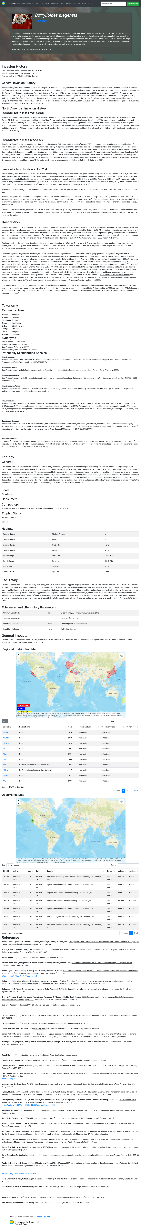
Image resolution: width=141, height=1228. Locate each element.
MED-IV (6, 738)
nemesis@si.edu (43, 1217)
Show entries (10, 865)
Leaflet (18, 713)
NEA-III (5, 754)
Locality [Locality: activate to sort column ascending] (50, 871)
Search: (125, 721)
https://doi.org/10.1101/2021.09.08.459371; (19, 1174)
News (84, 4)
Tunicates (41, 20)
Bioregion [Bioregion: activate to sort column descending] (7, 727)
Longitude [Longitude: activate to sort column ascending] (132, 871)
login (90, 4)
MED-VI (6, 743)
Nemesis (12, 3)
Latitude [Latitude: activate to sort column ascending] (121, 871)
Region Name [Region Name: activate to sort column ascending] (24, 727)
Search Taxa (133, 4)
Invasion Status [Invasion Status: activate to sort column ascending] (85, 727)
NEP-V (5, 765)
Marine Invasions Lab (25, 3)
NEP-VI (6, 770)
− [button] (18, 658)
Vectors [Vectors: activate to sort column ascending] (129, 727)
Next (136, 791)
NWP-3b (6, 781)
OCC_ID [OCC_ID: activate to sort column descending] (6, 871)
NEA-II (5, 749)
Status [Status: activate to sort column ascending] (109, 871)
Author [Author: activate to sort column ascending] (16, 871)
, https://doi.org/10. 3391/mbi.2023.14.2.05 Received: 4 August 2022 (28, 1105)
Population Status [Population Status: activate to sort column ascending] (108, 727)
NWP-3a (6, 775)
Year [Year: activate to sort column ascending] (70, 727)
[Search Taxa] (113, 4)
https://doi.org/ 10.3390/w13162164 (16, 1079)
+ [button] (18, 655)
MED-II (5, 732)
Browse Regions (72, 4)
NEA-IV (6, 759)
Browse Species (57, 4)
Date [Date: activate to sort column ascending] (37, 871)
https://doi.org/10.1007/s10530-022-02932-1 (19, 976)
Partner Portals (41, 4)
